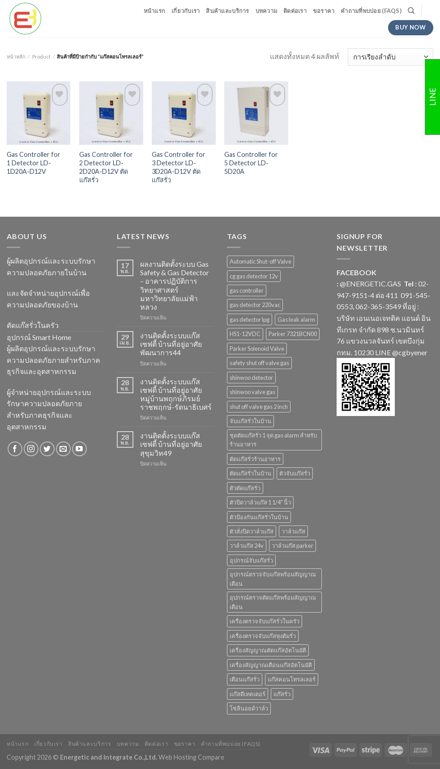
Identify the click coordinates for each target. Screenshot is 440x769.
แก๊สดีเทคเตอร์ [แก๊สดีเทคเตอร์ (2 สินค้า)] (247, 694)
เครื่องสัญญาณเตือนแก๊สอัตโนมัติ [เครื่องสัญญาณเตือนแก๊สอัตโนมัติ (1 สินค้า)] (271, 664)
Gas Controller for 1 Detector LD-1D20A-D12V (33, 163)
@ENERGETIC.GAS (370, 283)
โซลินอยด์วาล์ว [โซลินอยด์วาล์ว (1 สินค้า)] (249, 708)
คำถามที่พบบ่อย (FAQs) (371, 10)
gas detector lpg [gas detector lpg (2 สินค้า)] (249, 319)
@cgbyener (409, 352)
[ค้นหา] (411, 10)
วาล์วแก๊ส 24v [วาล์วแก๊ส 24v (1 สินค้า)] (247, 545)
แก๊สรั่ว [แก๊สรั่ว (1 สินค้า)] (281, 694)
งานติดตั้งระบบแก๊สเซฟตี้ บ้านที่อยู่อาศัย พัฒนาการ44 (171, 344)
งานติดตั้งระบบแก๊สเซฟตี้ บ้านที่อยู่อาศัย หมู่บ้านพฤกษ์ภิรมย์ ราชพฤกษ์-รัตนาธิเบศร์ (176, 394)
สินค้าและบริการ (227, 10)
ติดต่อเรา (295, 10)
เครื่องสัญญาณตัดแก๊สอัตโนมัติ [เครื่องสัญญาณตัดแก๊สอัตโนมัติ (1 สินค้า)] (268, 650)
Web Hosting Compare (191, 757)
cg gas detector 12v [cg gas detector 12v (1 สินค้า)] (254, 276)
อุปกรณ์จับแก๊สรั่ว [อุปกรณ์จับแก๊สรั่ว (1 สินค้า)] (251, 560)
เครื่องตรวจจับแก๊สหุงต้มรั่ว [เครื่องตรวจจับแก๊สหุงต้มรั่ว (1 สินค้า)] (263, 635)
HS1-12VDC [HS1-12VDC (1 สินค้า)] (245, 333)
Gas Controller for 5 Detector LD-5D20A (251, 163)
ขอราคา (324, 10)
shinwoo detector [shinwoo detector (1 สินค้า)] (251, 377)
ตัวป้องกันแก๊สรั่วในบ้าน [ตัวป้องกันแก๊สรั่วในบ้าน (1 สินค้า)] (259, 517)
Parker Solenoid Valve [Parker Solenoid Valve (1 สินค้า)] (257, 348)
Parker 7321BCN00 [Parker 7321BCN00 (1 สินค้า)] (293, 333)
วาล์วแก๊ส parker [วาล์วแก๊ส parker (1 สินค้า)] (292, 545)
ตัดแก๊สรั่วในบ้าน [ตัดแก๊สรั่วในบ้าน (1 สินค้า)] (250, 473)
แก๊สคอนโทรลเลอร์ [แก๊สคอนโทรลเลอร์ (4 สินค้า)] (292, 679)
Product (41, 56)
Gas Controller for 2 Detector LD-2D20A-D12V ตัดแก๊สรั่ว (106, 167)
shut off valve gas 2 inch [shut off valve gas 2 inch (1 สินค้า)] (259, 406)
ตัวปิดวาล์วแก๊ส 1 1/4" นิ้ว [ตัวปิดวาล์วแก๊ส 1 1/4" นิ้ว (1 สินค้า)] (260, 502)
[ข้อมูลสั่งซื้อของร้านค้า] (390, 57)
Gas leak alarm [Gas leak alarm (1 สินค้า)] (296, 319)
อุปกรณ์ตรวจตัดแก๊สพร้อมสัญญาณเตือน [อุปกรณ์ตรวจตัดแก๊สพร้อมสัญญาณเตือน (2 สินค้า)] (273, 602)
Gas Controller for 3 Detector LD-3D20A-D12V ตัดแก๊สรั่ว (178, 167)
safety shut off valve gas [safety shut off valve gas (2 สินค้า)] (259, 362)
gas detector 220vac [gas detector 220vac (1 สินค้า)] (255, 304)
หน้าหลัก (16, 56)
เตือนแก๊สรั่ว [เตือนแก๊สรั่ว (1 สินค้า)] (245, 679)
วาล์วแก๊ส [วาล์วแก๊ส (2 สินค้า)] (293, 531)
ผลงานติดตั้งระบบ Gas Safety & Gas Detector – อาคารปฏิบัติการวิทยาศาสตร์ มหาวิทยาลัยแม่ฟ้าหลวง (174, 285)
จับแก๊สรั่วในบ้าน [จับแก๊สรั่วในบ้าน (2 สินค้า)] (250, 420)
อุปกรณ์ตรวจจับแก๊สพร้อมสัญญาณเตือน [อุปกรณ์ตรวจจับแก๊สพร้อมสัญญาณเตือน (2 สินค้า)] (273, 579)
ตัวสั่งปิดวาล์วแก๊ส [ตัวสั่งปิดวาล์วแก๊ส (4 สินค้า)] (251, 531)
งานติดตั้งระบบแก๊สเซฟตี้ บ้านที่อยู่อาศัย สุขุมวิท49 (171, 444)
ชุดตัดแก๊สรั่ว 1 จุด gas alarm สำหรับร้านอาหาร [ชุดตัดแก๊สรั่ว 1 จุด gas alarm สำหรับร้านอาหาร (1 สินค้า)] (273, 440)
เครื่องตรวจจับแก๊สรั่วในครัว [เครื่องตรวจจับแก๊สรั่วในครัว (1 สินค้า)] (264, 621)
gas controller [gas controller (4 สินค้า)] (247, 290)
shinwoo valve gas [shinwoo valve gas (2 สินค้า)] (252, 391)
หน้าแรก (155, 10)
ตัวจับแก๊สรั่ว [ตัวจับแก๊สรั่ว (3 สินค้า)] (294, 473)
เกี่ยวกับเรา (185, 10)
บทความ (267, 10)
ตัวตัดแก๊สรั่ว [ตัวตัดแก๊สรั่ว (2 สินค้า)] (245, 488)
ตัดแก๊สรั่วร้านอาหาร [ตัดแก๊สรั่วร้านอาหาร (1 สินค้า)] (255, 458)
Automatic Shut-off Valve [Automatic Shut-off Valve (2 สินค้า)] (260, 261)
